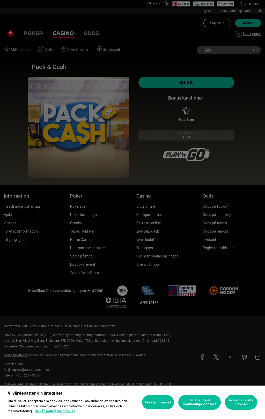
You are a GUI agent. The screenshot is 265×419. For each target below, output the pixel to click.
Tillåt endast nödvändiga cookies (199, 402)
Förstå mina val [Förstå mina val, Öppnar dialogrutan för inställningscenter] (158, 402)
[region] (132, 402)
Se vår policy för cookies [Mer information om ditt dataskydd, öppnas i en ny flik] (55, 411)
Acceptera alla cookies (241, 402)
